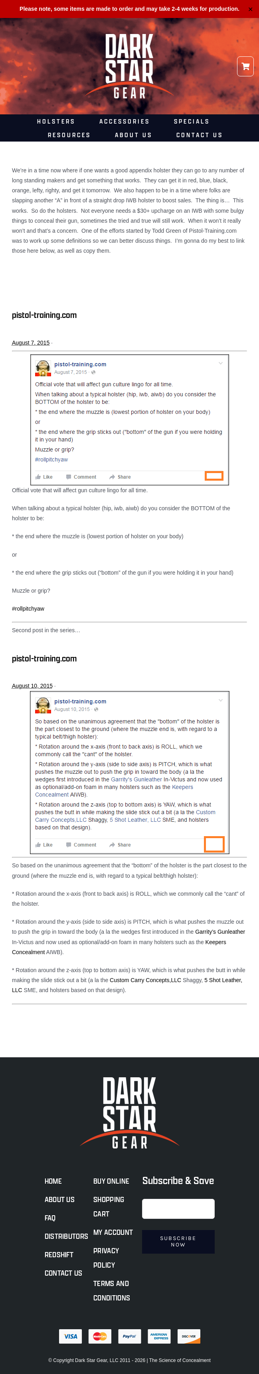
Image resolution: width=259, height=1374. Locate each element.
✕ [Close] (250, 9)
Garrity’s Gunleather (220, 932)
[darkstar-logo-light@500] (129, 37)
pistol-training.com (44, 315)
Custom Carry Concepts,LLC (145, 980)
